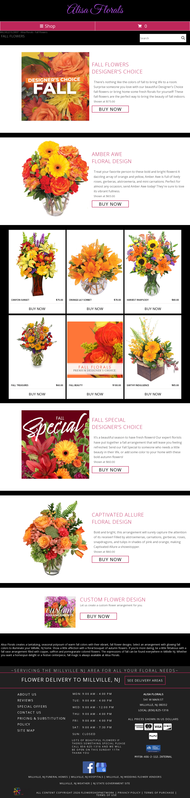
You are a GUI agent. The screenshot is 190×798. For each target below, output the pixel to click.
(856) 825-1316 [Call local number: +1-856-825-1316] (158, 710)
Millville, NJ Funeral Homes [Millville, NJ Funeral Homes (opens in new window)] (48, 776)
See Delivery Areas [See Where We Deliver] (145, 680)
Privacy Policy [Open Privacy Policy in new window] (129, 792)
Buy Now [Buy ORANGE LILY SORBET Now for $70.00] (95, 308)
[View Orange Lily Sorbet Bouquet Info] (95, 264)
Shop (47, 26)
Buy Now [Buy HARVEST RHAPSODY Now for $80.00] (153, 308)
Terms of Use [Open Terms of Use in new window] (106, 795)
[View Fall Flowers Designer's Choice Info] (56, 86)
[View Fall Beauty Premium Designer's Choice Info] (95, 349)
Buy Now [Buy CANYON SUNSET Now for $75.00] (37, 308)
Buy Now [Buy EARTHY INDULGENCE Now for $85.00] (153, 394)
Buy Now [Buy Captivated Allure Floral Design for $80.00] (110, 559)
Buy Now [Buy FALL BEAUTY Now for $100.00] (95, 394)
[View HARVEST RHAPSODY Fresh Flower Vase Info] (153, 264)
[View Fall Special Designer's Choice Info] (56, 444)
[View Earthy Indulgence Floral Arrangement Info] (153, 349)
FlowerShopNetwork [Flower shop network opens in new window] (97, 792)
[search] (183, 38)
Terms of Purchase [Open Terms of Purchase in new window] (159, 792)
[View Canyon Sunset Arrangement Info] (37, 264)
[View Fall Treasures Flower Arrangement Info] (37, 342)
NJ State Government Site (111, 783)
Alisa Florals (95, 10)
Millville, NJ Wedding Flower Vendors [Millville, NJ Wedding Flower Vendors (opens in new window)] (134, 776)
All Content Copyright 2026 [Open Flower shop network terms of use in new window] (58, 792)
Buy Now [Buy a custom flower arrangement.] (98, 616)
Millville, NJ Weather (75, 783)
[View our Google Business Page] (101, 772)
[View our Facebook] (89, 772)
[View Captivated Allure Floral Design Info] (56, 536)
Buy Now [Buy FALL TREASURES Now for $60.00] (37, 394)
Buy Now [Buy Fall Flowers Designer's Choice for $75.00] (110, 109)
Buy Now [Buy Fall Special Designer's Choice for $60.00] (110, 470)
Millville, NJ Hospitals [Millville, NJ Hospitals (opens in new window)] (87, 776)
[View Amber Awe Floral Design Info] (56, 178)
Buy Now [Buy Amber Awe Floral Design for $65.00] (110, 204)
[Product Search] (160, 38)
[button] (153, 748)
